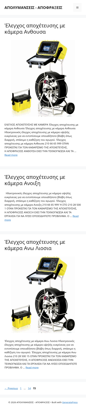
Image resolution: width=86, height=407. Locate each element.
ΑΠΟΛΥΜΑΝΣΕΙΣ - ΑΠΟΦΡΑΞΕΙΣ (33, 7)
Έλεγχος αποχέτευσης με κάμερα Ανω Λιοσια (34, 245)
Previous (11, 388)
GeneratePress (70, 402)
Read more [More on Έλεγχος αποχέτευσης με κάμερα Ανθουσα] (10, 155)
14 (29, 388)
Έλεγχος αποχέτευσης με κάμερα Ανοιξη (34, 180)
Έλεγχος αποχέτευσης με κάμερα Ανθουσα (34, 28)
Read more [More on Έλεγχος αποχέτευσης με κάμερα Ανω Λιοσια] (32, 367)
